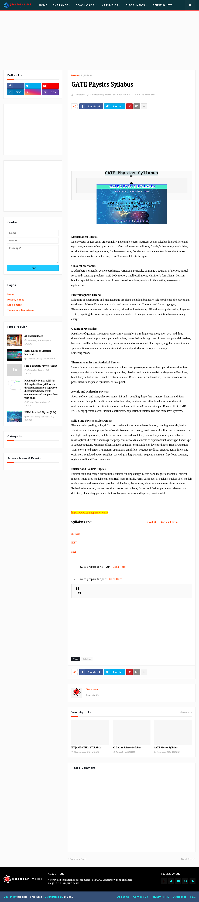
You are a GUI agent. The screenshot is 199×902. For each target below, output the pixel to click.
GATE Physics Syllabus (165, 747)
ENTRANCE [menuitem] (60, 5)
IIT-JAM (75, 533)
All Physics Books (33, 336)
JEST (74, 542)
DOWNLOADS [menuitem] (85, 5)
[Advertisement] (99, 40)
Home (75, 75)
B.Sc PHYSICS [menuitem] (135, 5)
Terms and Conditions (20, 310)
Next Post (187, 859)
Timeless (91, 689)
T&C (192, 896)
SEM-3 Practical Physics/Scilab (40, 366)
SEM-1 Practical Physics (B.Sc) (40, 412)
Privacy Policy (15, 299)
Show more (186, 712)
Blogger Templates (29, 896)
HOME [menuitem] (43, 5)
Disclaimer (179, 896)
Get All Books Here (162, 522)
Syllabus (86, 75)
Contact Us (140, 896)
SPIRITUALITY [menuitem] (162, 5)
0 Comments (146, 94)
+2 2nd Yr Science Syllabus (127, 747)
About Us (123, 896)
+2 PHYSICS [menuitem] (110, 5)
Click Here (119, 567)
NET (73, 551)
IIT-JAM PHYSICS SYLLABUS (86, 747)
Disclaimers (14, 304)
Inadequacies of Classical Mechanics (37, 353)
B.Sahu (68, 896)
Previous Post (78, 859)
